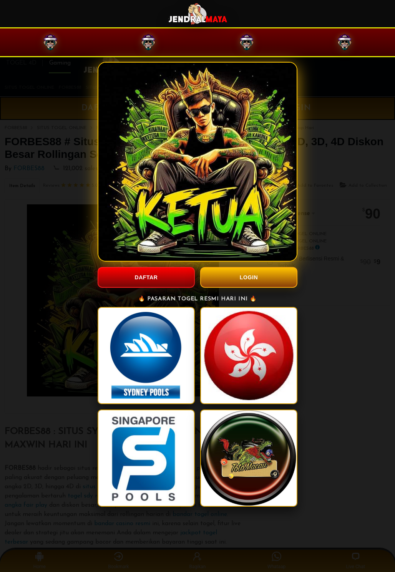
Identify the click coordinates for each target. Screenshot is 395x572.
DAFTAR (146, 277)
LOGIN (249, 277)
